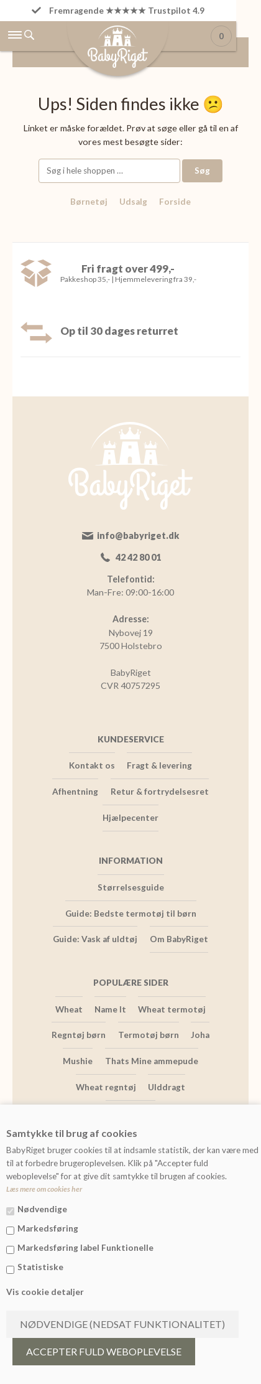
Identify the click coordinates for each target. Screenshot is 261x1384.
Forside (175, 202)
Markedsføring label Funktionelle (85, 1248)
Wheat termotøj (172, 1009)
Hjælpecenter (130, 818)
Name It (110, 1009)
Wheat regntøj (106, 1087)
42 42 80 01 (138, 557)
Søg (202, 170)
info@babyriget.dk (138, 535)
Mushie (78, 1061)
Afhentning (75, 792)
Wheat (69, 1009)
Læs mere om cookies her (44, 1189)
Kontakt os (92, 765)
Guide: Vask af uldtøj (95, 939)
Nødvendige (42, 1209)
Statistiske (40, 1267)
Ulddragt (166, 1087)
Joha (200, 1035)
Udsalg (133, 202)
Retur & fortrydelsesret (160, 792)
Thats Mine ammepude (151, 1061)
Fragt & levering (159, 765)
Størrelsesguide (131, 887)
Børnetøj (89, 202)
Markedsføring (47, 1228)
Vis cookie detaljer (45, 1292)
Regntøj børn (79, 1035)
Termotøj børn (148, 1035)
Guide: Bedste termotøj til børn (130, 914)
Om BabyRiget (179, 939)
